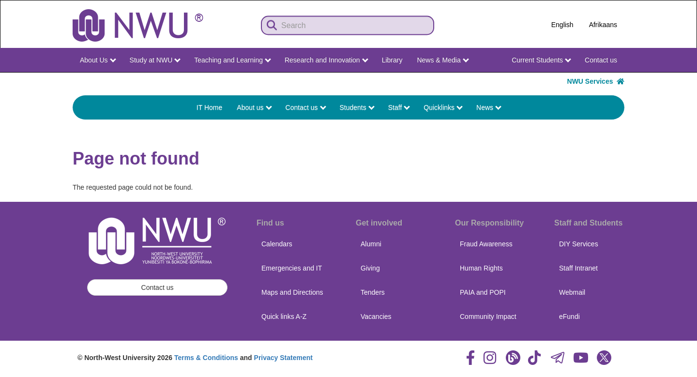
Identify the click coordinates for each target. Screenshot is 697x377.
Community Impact (488, 316)
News (488, 107)
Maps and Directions (292, 292)
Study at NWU (155, 60)
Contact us (601, 60)
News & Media (443, 60)
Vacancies (376, 316)
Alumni (371, 244)
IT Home (209, 107)
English (562, 25)
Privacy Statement (283, 358)
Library (392, 60)
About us (254, 107)
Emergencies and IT (291, 268)
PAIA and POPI (483, 292)
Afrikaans (603, 25)
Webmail (572, 292)
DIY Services (578, 244)
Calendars (276, 244)
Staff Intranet (578, 268)
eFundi (569, 316)
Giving (370, 268)
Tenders (373, 292)
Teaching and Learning (232, 60)
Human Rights (481, 268)
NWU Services (595, 81)
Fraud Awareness (486, 244)
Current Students (541, 60)
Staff (399, 107)
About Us (98, 60)
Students (357, 107)
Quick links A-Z (283, 316)
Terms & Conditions (206, 358)
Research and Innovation (326, 60)
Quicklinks (443, 107)
